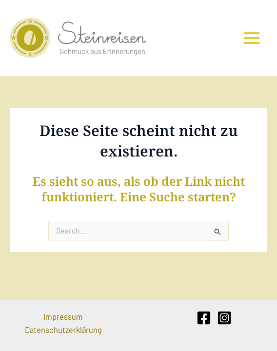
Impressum (63, 316)
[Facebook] (204, 318)
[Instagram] (224, 318)
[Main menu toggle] (251, 38)
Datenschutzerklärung (63, 329)
